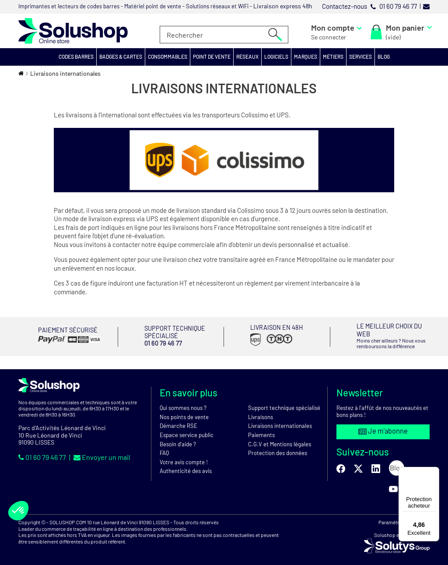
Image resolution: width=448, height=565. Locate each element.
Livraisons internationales (280, 421)
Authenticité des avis (186, 466)
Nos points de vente (184, 412)
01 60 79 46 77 (42, 453)
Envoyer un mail (102, 453)
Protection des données (277, 448)
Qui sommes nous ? (183, 403)
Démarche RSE (178, 421)
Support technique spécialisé (284, 403)
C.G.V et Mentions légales (279, 439)
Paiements (261, 430)
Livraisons (260, 412)
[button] (76, 57)
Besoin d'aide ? (178, 439)
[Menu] (434, 472)
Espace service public (187, 430)
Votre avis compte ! (184, 457)
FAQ (164, 448)
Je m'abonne (383, 427)
